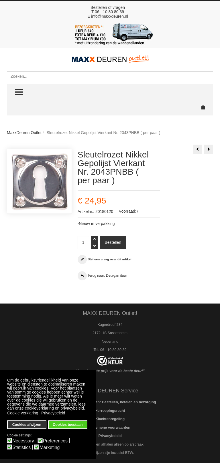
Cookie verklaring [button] (22, 413)
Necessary (23, 441)
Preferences (55, 441)
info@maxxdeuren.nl (109, 16)
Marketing (50, 448)
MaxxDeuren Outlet (24, 132)
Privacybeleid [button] (53, 413)
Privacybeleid (109, 436)
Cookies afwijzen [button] (26, 425)
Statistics (21, 448)
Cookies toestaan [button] (67, 425)
